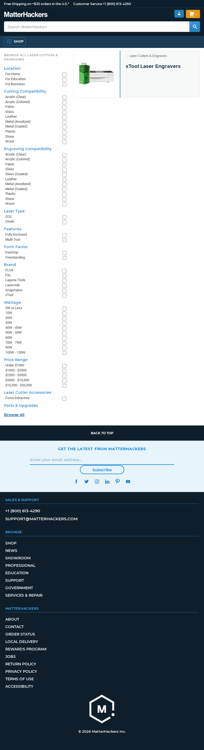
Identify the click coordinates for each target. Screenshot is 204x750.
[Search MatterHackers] (194, 26)
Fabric (10, 107)
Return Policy (20, 664)
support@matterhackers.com (41, 518)
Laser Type (14, 211)
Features (12, 229)
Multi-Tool (12, 239)
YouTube (128, 481)
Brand (10, 264)
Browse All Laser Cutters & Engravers (31, 57)
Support (14, 580)
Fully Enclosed (16, 234)
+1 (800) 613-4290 (117, 4)
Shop (10, 543)
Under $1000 (14, 365)
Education (16, 573)
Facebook (76, 481)
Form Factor (16, 246)
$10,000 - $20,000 (18, 385)
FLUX (9, 270)
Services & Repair (23, 595)
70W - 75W (13, 343)
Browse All (14, 414)
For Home (12, 74)
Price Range (16, 359)
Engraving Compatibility (28, 148)
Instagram (96, 481)
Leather (11, 116)
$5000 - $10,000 (17, 380)
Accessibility (19, 686)
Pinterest (117, 481)
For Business (15, 84)
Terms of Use (19, 679)
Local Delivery (21, 641)
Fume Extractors (17, 398)
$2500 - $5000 (16, 375)
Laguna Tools (15, 280)
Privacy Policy (21, 671)
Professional (20, 565)
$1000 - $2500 (16, 370)
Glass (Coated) (16, 174)
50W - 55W (13, 332)
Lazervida (12, 285)
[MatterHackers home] (26, 15)
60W (8, 337)
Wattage (12, 302)
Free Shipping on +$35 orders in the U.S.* (36, 4)
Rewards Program (25, 649)
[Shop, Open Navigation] (15, 41)
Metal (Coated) (16, 126)
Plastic (10, 131)
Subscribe (102, 470)
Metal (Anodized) (18, 122)
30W (8, 323)
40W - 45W (13, 328)
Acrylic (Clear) (15, 97)
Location (12, 68)
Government (19, 587)
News (11, 550)
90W (8, 347)
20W (8, 318)
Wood (9, 141)
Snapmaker (14, 290)
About (12, 619)
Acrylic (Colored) (17, 102)
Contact (14, 626)
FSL (8, 275)
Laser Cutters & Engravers (148, 56)
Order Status (20, 634)
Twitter (86, 481)
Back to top (102, 433)
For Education (15, 79)
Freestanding (15, 257)
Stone (9, 136)
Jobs (10, 656)
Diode (9, 221)
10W (8, 313)
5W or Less (13, 308)
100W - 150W (15, 352)
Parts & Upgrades (21, 405)
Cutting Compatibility (25, 91)
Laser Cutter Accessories (27, 392)
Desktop (11, 252)
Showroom (18, 558)
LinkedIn (107, 481)
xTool (9, 295)
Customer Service (87, 4)
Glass (9, 112)
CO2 (8, 217)
